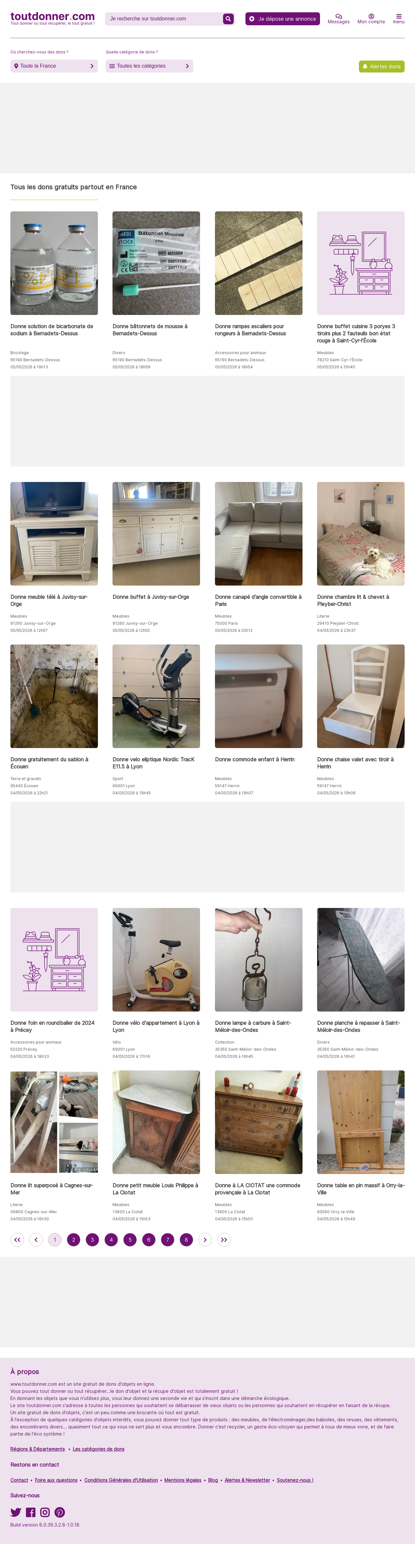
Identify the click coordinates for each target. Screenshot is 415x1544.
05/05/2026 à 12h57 (29, 630)
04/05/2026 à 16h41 (336, 1056)
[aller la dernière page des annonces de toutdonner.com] (224, 1239)
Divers (119, 352)
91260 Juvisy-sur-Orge (33, 623)
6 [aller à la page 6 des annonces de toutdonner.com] (148, 1239)
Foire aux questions (56, 1480)
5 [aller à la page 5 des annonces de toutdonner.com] (130, 1239)
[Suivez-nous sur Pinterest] (59, 1514)
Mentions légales (182, 1480)
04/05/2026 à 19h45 (132, 792)
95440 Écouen (24, 785)
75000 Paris (226, 623)
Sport (118, 778)
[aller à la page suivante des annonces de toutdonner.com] (205, 1239)
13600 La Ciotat (128, 1211)
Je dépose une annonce (282, 19)
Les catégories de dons (98, 1449)
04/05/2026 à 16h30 (29, 1218)
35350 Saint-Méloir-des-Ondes (245, 1049)
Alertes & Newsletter (247, 1480)
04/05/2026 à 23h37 (336, 630)
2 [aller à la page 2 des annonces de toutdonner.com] (73, 1239)
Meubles (325, 352)
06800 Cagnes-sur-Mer (33, 1211)
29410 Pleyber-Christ (338, 623)
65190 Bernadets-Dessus (35, 359)
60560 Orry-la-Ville (335, 1211)
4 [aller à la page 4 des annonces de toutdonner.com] (111, 1239)
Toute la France (38, 66)
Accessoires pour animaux (240, 352)
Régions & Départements (37, 1449)
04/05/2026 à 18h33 (29, 1056)
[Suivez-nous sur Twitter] (15, 1514)
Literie (323, 616)
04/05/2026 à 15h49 (336, 1218)
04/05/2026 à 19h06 (336, 792)
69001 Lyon (124, 785)
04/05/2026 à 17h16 (131, 1056)
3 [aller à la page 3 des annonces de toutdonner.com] (92, 1239)
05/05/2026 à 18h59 (131, 366)
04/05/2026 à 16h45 (234, 1056)
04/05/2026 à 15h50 (234, 1218)
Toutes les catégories (141, 66)
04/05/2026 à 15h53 (131, 1218)
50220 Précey (23, 1049)
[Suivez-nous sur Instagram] (44, 1514)
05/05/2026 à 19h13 (29, 366)
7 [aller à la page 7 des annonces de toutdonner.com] (167, 1239)
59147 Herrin (227, 785)
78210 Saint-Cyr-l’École (339, 359)
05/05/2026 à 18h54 (234, 366)
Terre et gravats (25, 778)
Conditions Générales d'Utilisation (121, 1480)
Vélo (117, 1042)
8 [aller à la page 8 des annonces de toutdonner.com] (186, 1239)
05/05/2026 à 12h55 (131, 630)
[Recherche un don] (164, 19)
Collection (224, 1042)
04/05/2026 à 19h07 (234, 792)
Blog (213, 1480)
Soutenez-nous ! (295, 1480)
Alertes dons (385, 66)
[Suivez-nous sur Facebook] (30, 1514)
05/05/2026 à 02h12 (234, 630)
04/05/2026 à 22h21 (29, 792)
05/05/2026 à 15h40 (336, 366)
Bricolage (19, 352)
